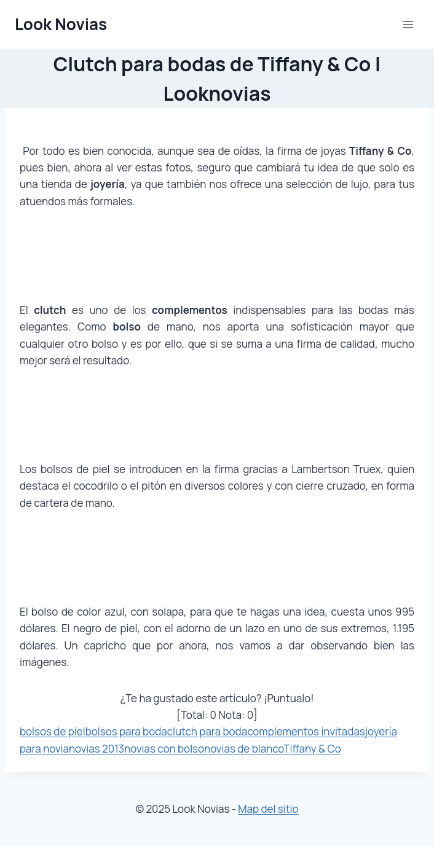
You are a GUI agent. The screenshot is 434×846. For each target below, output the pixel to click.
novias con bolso (164, 749)
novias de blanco (243, 749)
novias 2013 (96, 749)
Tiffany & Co (312, 749)
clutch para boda (207, 731)
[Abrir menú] (408, 24)
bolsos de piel (52, 731)
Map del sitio (268, 809)
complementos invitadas (306, 731)
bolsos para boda (126, 731)
